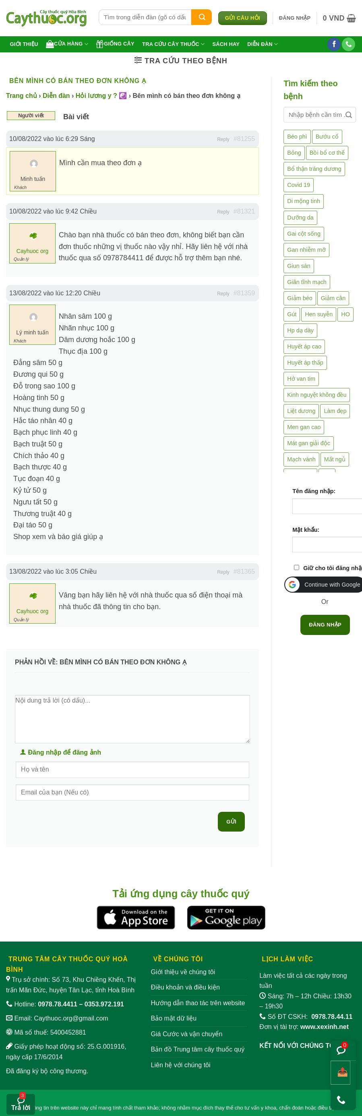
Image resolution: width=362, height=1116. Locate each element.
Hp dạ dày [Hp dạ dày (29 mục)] (300, 330)
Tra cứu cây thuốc (173, 44)
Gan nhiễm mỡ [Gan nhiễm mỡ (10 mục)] (306, 250)
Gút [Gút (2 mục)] (291, 314)
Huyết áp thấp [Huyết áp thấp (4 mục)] (305, 362)
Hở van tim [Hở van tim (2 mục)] (301, 378)
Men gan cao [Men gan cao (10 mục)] (304, 427)
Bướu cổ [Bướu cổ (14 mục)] (327, 136)
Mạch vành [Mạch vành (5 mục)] (301, 459)
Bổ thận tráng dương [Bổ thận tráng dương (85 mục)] (314, 169)
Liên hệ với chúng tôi (181, 1065)
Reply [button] (223, 139)
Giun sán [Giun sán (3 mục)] (298, 266)
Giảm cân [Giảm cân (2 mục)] (333, 298)
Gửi (231, 822)
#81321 (244, 211)
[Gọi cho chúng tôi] (348, 44)
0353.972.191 (104, 1004)
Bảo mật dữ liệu (174, 1018)
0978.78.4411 (57, 1004)
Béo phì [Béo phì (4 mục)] (297, 136)
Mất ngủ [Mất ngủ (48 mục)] (334, 459)
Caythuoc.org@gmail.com (71, 1018)
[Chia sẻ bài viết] (340, 1073)
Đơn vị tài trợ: (304, 1026)
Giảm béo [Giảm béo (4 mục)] (299, 298)
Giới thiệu (24, 44)
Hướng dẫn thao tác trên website (198, 1003)
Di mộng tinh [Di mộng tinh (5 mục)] (303, 201)
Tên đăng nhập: (313, 491)
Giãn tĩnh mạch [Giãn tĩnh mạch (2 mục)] (307, 282)
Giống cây (115, 44)
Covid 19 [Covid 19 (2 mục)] (298, 185)
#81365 (244, 571)
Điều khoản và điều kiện (185, 987)
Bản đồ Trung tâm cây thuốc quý (198, 1049)
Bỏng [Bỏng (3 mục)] (294, 152)
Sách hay (226, 44)
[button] (295, 18)
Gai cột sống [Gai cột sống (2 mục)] (304, 233)
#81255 (244, 138)
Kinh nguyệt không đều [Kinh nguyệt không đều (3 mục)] (316, 395)
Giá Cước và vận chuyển (187, 1034)
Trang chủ (21, 95)
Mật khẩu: (305, 530)
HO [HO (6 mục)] (345, 314)
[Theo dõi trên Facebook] (334, 44)
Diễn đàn (262, 44)
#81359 (244, 293)
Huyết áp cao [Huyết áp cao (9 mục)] (304, 346)
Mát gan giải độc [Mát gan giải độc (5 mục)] (308, 443)
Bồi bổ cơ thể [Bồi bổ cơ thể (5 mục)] (327, 152)
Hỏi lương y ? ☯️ (101, 95)
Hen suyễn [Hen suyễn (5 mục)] (319, 314)
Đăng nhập (325, 625)
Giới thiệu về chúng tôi (183, 972)
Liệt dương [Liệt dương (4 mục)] (301, 411)
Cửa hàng (67, 44)
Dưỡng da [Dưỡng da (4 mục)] (300, 217)
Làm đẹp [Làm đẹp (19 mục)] (335, 411)
